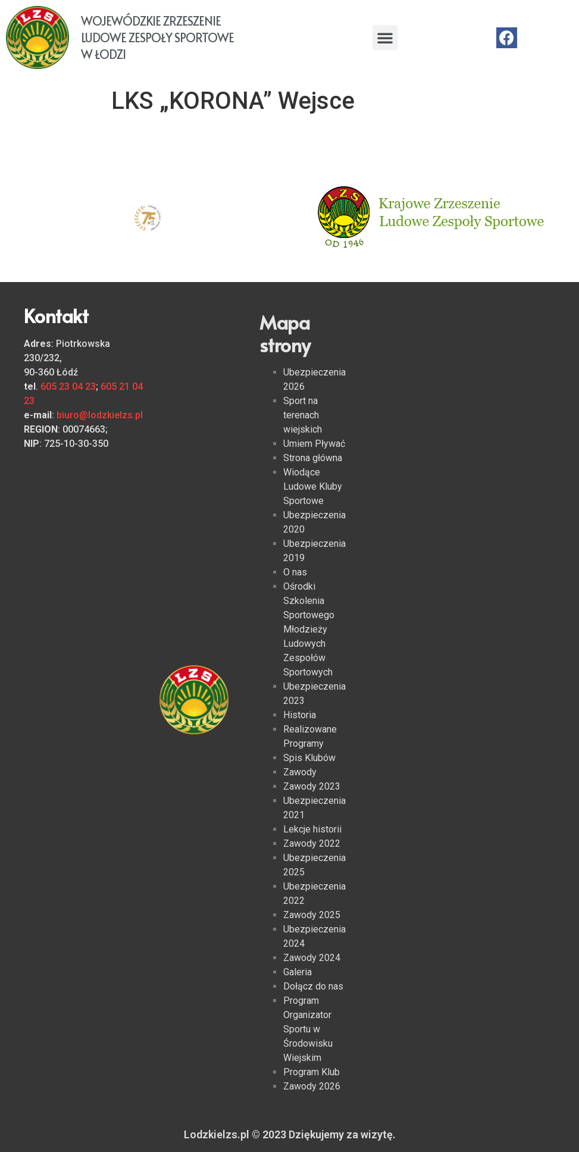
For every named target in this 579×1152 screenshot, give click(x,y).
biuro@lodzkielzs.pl (100, 415)
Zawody (300, 772)
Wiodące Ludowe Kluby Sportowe (312, 486)
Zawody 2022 (311, 843)
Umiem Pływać (314, 443)
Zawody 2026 (311, 1086)
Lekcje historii (312, 829)
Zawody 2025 (311, 915)
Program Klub (311, 1072)
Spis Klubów (309, 757)
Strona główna (312, 458)
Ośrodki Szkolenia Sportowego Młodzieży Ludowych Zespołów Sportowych (308, 629)
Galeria (297, 972)
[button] (385, 37)
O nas (295, 572)
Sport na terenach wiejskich (302, 415)
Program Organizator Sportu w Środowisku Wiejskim (308, 1029)
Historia (299, 715)
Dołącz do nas (313, 986)
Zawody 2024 (311, 957)
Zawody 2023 (311, 786)
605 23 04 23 (68, 386)
